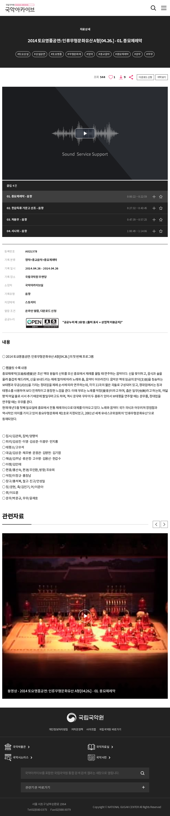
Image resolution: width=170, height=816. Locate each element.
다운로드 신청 (145, 77)
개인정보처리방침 (58, 729)
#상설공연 (39, 54)
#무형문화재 (74, 54)
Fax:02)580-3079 (60, 810)
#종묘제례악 (122, 54)
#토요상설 (22, 54)
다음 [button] (164, 524)
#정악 (90, 54)
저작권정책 (77, 729)
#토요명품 (56, 54)
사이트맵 (91, 729)
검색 (142, 773)
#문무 (137, 54)
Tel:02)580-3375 (37, 810)
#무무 (149, 54)
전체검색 (153, 8)
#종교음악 (104, 54)
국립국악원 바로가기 (110, 729)
